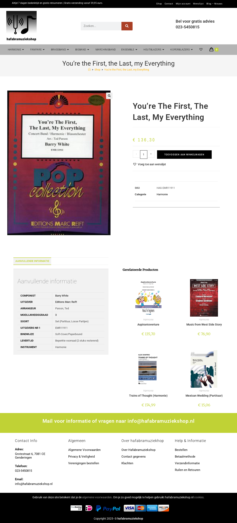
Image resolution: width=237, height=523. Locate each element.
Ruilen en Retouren (187, 470)
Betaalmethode (185, 456)
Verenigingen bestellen (83, 463)
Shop (159, 4)
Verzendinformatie (187, 463)
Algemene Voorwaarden (84, 450)
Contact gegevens (133, 456)
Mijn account (183, 4)
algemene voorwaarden (97, 497)
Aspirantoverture (148, 324)
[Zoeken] (127, 26)
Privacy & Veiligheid (81, 456)
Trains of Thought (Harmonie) (148, 395)
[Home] (89, 69)
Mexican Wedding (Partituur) (204, 395)
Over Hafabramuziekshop (138, 450)
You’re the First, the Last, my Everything (126, 69)
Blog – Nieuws (214, 4)
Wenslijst (198, 4)
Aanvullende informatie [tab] (32, 261)
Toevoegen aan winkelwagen (184, 154)
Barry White (61, 295)
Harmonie (162, 194)
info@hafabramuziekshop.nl (161, 421)
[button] (109, 96)
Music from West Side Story (204, 324)
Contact (169, 4)
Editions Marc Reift (66, 301)
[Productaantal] (143, 154)
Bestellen (181, 450)
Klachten (127, 463)
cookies (199, 497)
